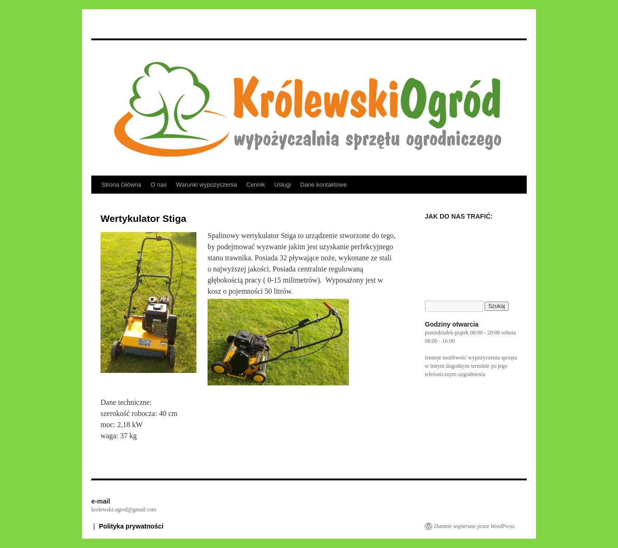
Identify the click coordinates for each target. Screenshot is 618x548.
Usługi (282, 184)
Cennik (255, 184)
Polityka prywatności (131, 526)
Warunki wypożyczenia (206, 184)
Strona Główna (121, 184)
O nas (159, 184)
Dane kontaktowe (323, 184)
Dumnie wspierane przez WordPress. (475, 526)
